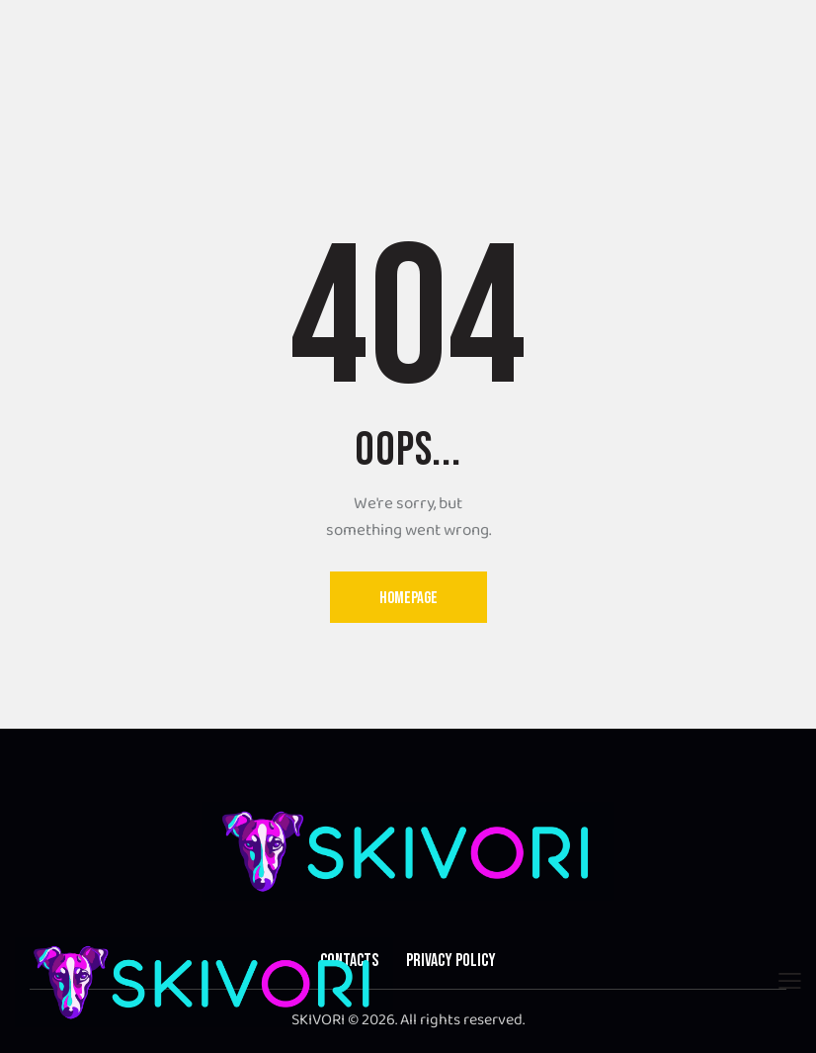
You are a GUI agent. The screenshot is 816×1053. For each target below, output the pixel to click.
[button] (789, 982)
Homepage (408, 598)
